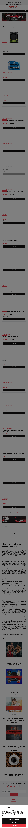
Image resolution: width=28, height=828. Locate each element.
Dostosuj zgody (14, 822)
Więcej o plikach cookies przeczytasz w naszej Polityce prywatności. (13, 816)
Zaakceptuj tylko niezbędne (14, 819)
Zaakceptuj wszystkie (14, 825)
